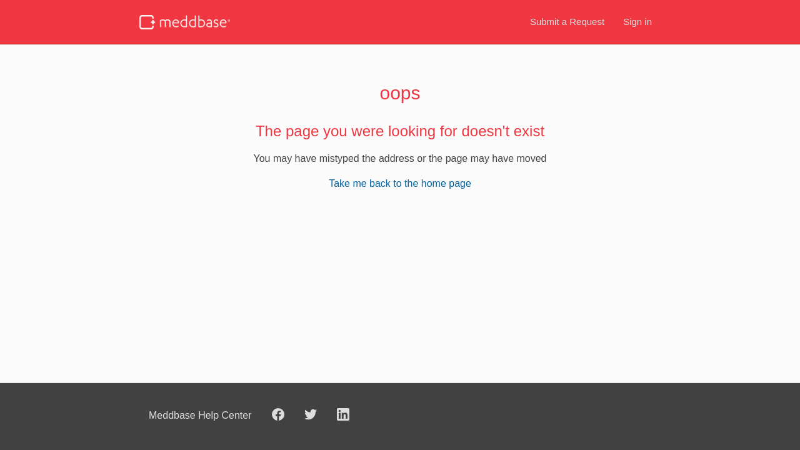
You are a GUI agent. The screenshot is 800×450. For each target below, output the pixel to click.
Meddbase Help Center (200, 415)
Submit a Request (567, 21)
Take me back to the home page (400, 183)
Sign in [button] (637, 21)
